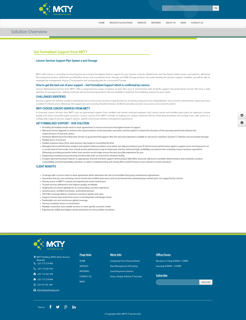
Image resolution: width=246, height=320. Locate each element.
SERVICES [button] (142, 23)
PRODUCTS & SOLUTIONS (121, 23)
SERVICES (84, 266)
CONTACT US (197, 23)
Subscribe (205, 282)
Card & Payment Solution (121, 271)
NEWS (183, 23)
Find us (41, 307)
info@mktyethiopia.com (48, 290)
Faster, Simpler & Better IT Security (126, 276)
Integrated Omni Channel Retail (124, 261)
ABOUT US (171, 23)
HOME (101, 23)
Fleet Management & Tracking (124, 266)
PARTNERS (156, 23)
